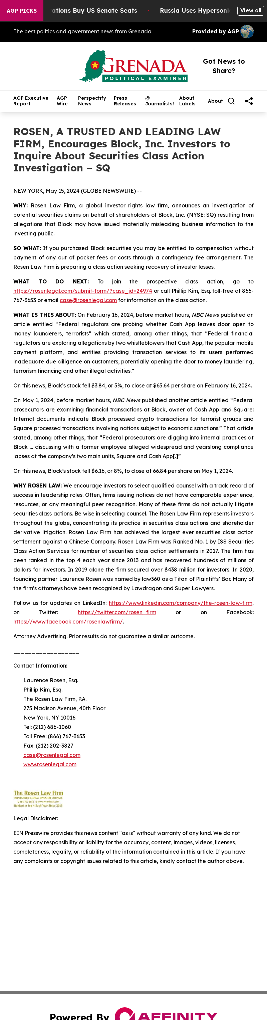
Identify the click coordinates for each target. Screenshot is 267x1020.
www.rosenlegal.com (49, 764)
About (215, 101)
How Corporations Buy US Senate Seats (80, 10)
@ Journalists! (159, 101)
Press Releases (125, 101)
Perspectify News (92, 101)
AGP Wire (62, 101)
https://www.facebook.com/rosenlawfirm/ (68, 621)
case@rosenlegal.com (88, 300)
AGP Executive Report (30, 101)
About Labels (187, 101)
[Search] (231, 101)
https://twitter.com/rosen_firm (117, 612)
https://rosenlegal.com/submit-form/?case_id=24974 (82, 290)
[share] (249, 101)
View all (250, 10)
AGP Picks (22, 10)
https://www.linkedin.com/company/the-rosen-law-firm (180, 603)
